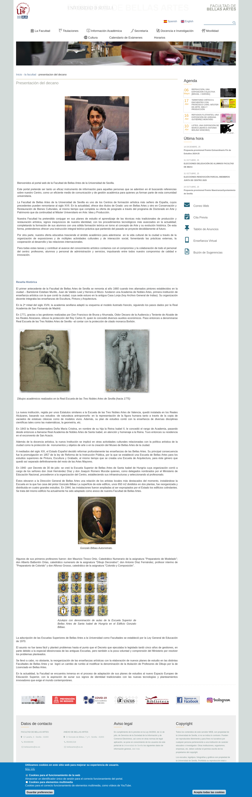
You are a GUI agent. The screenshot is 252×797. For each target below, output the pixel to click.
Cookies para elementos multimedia (51, 782)
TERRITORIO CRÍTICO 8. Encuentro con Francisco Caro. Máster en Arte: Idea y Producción (205, 105)
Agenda (190, 80)
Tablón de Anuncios (205, 229)
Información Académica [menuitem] (105, 31)
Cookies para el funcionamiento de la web (54, 775)
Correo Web (201, 205)
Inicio (19, 74)
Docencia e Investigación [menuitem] (176, 31)
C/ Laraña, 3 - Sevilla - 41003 (36, 737)
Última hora (193, 138)
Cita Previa (200, 217)
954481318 (71, 742)
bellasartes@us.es (32, 747)
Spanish (171, 21)
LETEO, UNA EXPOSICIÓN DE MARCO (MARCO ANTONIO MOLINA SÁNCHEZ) (205, 127)
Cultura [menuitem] (92, 38)
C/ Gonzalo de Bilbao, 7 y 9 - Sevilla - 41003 (85, 737)
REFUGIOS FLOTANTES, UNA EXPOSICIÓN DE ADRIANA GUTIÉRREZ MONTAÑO (205, 117)
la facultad (30, 74)
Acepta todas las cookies (209, 792)
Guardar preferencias (40, 792)
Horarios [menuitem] (159, 37)
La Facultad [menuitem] (41, 31)
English (187, 21)
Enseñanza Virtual (205, 240)
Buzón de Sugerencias (207, 252)
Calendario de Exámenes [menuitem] (126, 37)
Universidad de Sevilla (133, 745)
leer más (136, 749)
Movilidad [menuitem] (211, 31)
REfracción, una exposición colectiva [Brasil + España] (203, 91)
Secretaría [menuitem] (140, 31)
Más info (30, 769)
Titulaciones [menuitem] (70, 31)
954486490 (28, 742)
